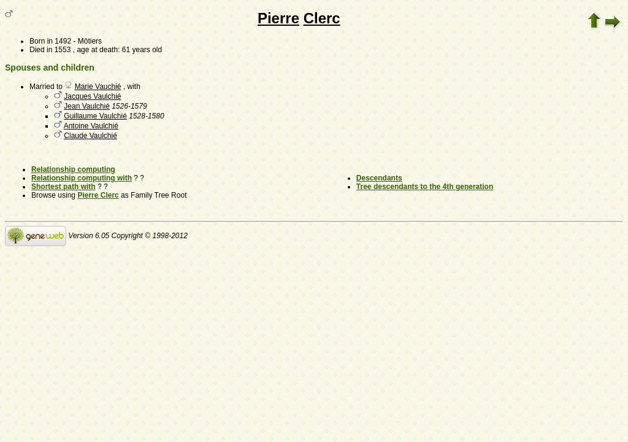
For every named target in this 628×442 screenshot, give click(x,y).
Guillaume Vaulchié (95, 116)
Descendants (379, 178)
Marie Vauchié (98, 86)
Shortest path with (63, 186)
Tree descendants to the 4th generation (424, 186)
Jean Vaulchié (87, 106)
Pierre (278, 18)
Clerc (322, 18)
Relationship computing (73, 169)
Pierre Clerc (97, 195)
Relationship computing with (81, 178)
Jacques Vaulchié (92, 96)
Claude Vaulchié (90, 135)
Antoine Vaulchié (91, 126)
